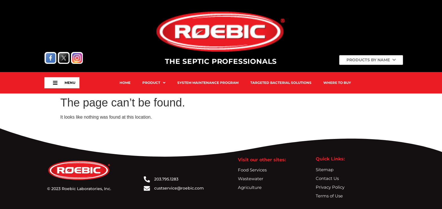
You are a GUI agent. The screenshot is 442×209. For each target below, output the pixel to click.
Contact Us (327, 178)
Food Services (252, 170)
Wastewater (250, 178)
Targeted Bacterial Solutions (280, 82)
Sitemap (324, 169)
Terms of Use (329, 196)
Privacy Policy (330, 187)
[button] (153, 83)
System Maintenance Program (207, 82)
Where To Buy (337, 82)
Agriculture (250, 187)
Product (153, 82)
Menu (68, 82)
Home (125, 82)
